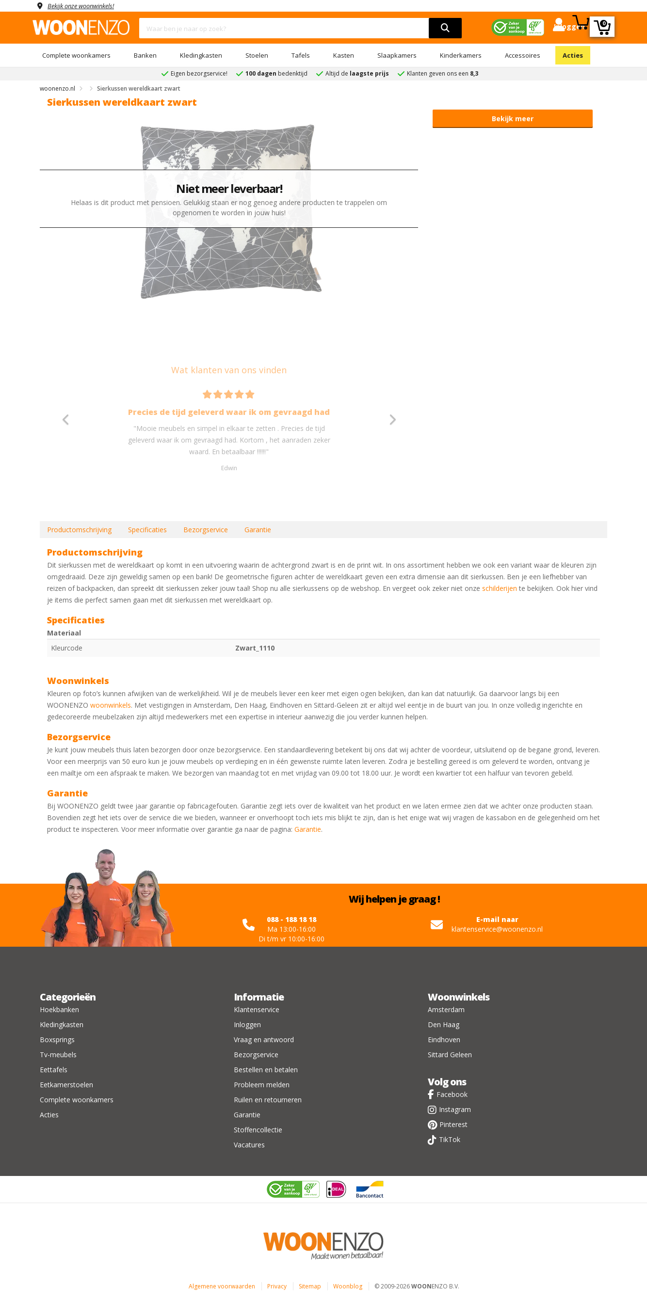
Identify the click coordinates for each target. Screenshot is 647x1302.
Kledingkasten (201, 55)
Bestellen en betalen (266, 1069)
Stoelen (256, 55)
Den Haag (443, 1024)
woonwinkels (110, 705)
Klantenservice (256, 1009)
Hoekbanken (59, 1009)
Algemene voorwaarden (222, 1286)
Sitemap (310, 1286)
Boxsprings (57, 1039)
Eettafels (53, 1069)
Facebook (452, 1094)
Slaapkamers (397, 55)
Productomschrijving (79, 529)
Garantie (257, 529)
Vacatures (249, 1144)
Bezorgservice (205, 529)
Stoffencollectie (258, 1129)
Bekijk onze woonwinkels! (86, 5)
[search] (445, 28)
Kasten (343, 55)
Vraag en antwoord (264, 1039)
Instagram (455, 1109)
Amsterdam (446, 1009)
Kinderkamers (461, 55)
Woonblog (347, 1286)
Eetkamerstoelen (66, 1084)
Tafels (300, 55)
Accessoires (522, 55)
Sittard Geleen (450, 1054)
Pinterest (453, 1124)
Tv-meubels (58, 1054)
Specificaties (147, 529)
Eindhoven (444, 1039)
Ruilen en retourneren (268, 1099)
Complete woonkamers (76, 55)
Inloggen (247, 1024)
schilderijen (499, 588)
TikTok (449, 1139)
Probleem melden (262, 1084)
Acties (573, 55)
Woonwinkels (458, 996)
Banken (145, 55)
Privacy (277, 1286)
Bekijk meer (513, 118)
